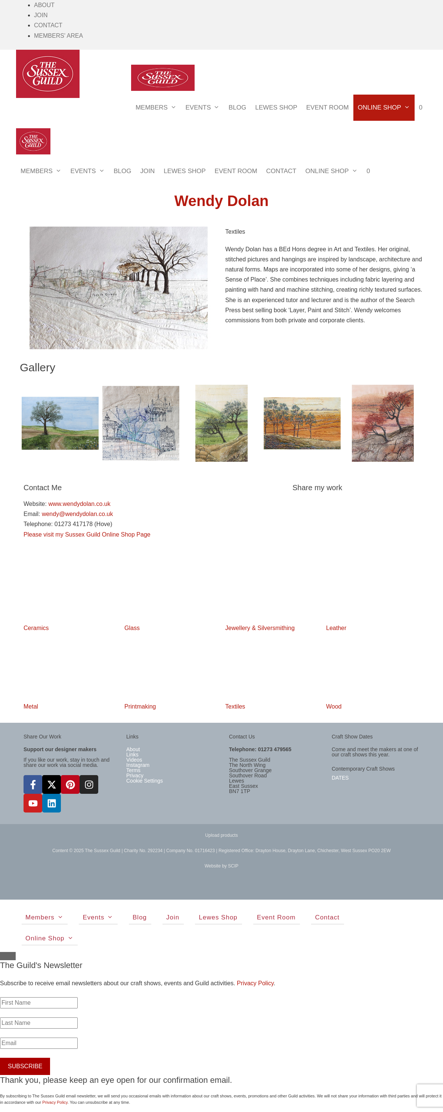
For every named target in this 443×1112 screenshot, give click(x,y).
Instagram (137, 765)
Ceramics (36, 628)
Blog (237, 107)
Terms (133, 770)
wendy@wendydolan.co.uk (77, 514)
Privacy (134, 775)
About (44, 5)
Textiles (235, 706)
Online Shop (386, 108)
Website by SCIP (221, 866)
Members (158, 108)
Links (132, 755)
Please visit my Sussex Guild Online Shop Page (87, 534)
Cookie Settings (144, 781)
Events (204, 108)
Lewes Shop (276, 107)
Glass (132, 628)
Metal (31, 706)
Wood (334, 706)
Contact (48, 25)
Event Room (327, 107)
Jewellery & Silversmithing (260, 628)
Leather (336, 628)
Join (40, 15)
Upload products (221, 835)
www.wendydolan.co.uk (79, 504)
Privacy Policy (255, 983)
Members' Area (58, 36)
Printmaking (140, 706)
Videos (134, 760)
